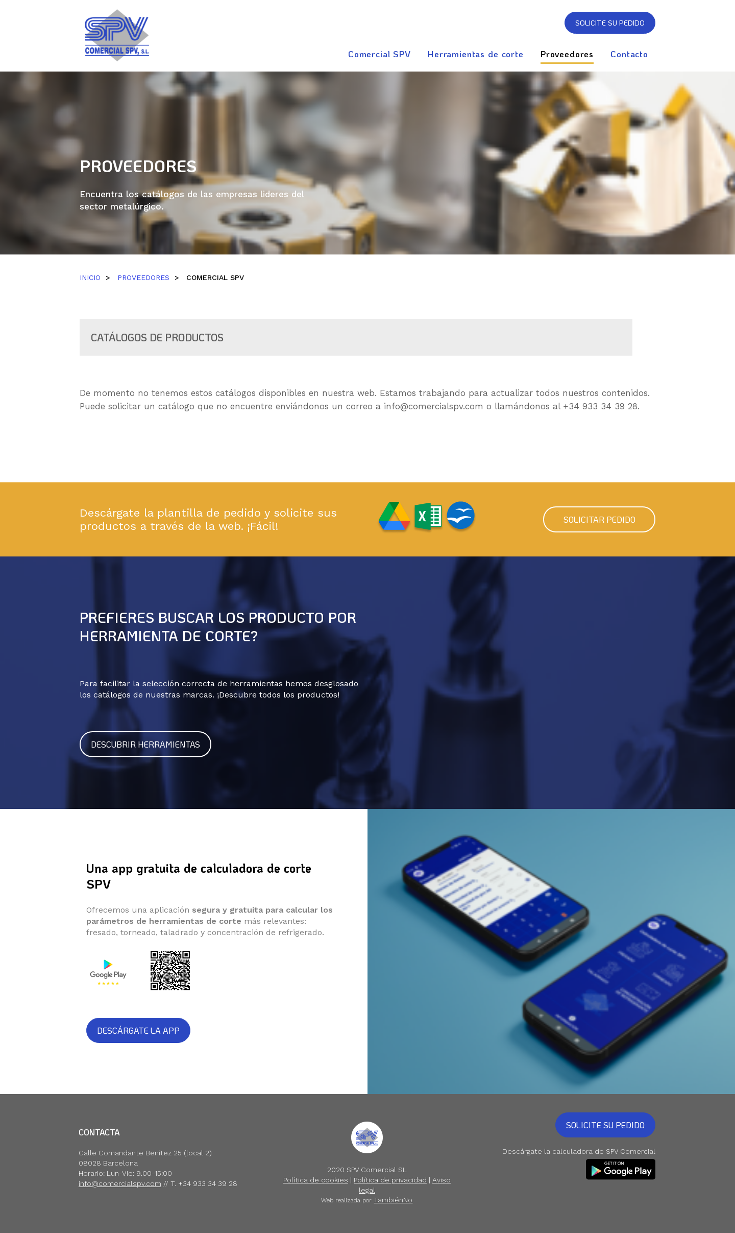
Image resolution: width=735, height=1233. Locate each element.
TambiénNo (393, 1200)
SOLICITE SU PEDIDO (610, 23)
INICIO (90, 277)
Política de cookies (315, 1180)
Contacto (629, 53)
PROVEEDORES (143, 277)
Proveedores (567, 53)
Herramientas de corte (476, 53)
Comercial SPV (379, 53)
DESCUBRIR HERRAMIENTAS (145, 744)
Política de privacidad (390, 1180)
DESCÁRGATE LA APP (138, 1030)
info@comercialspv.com (433, 406)
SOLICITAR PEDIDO (599, 519)
